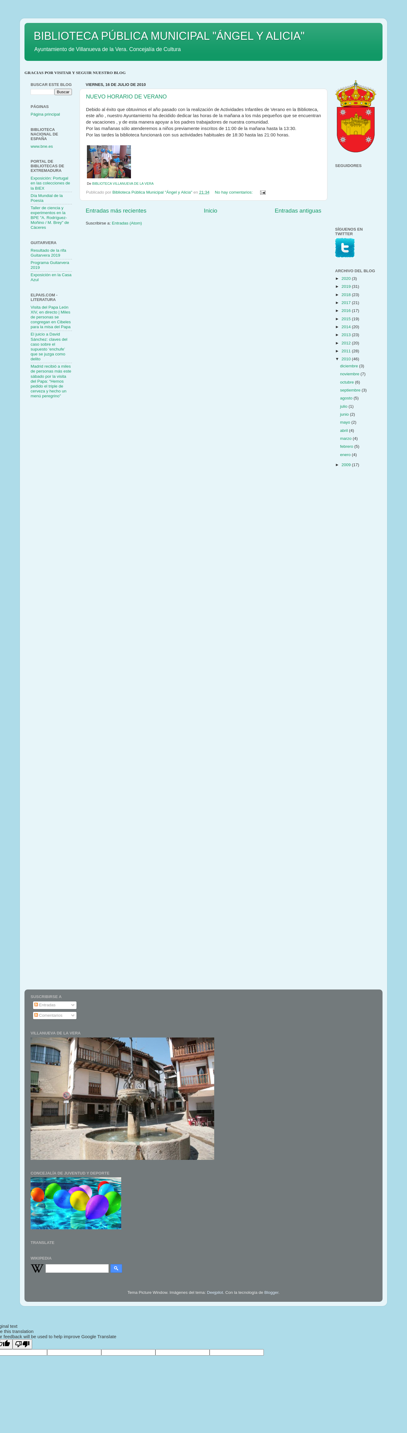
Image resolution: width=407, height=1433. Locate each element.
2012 (347, 343)
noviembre (350, 374)
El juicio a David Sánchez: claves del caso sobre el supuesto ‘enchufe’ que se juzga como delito (49, 346)
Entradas (45, 1005)
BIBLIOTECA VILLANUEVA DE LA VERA (123, 183)
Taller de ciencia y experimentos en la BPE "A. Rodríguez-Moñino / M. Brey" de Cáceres (50, 218)
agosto (346, 398)
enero (346, 454)
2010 (347, 359)
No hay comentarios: (234, 192)
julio (344, 406)
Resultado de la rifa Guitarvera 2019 (48, 253)
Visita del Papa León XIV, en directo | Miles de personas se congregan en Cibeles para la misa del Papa (51, 317)
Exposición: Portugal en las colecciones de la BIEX (50, 183)
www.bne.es (42, 146)
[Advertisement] (55, 500)
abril (344, 430)
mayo (345, 422)
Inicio (210, 210)
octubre (347, 382)
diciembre (349, 366)
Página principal (45, 114)
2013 (347, 334)
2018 (347, 294)
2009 (347, 464)
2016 (347, 310)
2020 (347, 278)
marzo (346, 438)
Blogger (271, 1292)
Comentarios (48, 1015)
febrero (347, 446)
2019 (347, 286)
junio (345, 414)
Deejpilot (215, 1292)
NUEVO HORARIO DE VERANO (126, 97)
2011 (347, 351)
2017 (347, 302)
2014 (347, 327)
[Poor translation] (22, 1344)
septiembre (351, 390)
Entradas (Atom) (127, 223)
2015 (347, 319)
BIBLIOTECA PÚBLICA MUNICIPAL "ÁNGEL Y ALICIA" (169, 36)
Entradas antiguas (298, 210)
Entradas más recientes (116, 210)
